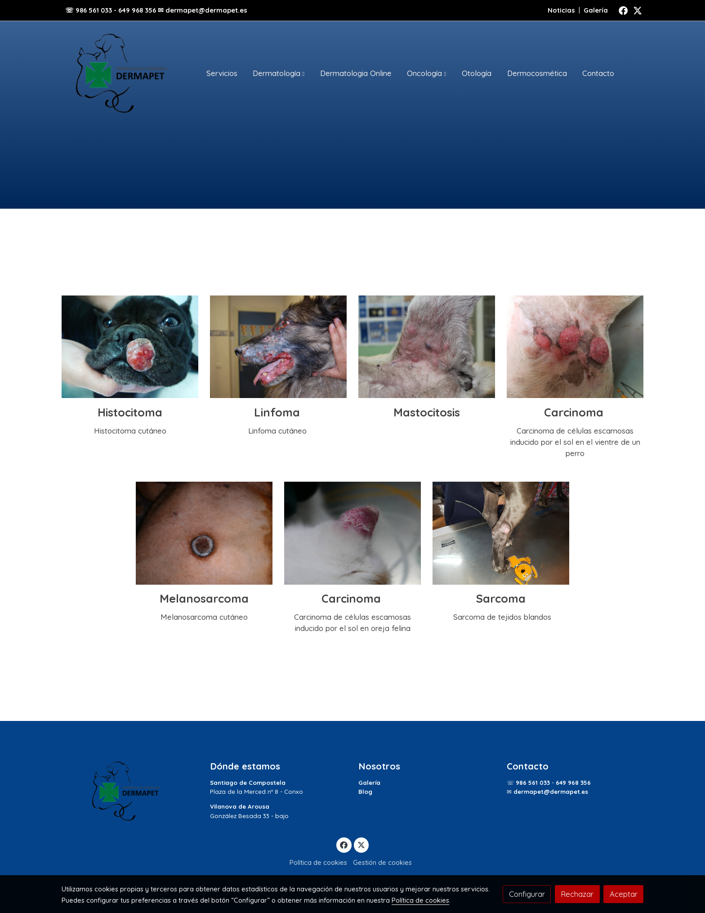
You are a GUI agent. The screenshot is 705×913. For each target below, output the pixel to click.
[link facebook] (623, 9)
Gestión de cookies (382, 862)
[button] (278, 73)
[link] (119, 73)
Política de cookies (318, 862)
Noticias (561, 10)
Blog (365, 791)
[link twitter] (637, 9)
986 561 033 (533, 782)
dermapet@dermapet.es (550, 791)
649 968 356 (573, 782)
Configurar (527, 894)
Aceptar (624, 894)
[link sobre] (130, 791)
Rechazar (577, 894)
